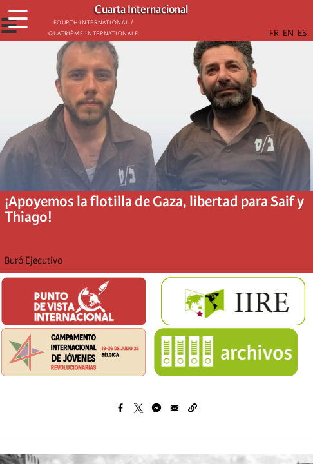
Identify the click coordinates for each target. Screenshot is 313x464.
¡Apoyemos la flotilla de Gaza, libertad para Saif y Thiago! (154, 209)
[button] (192, 407)
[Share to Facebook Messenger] (156, 407)
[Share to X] (138, 407)
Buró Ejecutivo (33, 260)
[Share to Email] (174, 407)
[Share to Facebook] (120, 407)
